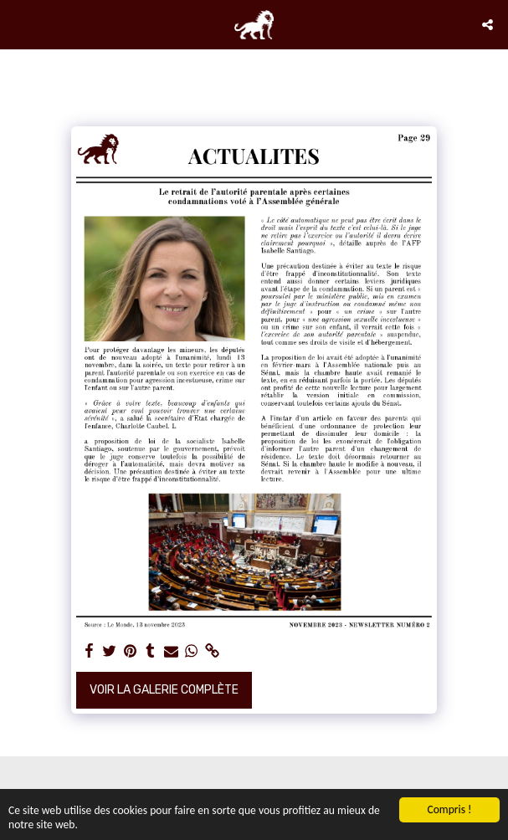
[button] (18, 24)
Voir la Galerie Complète (164, 690)
